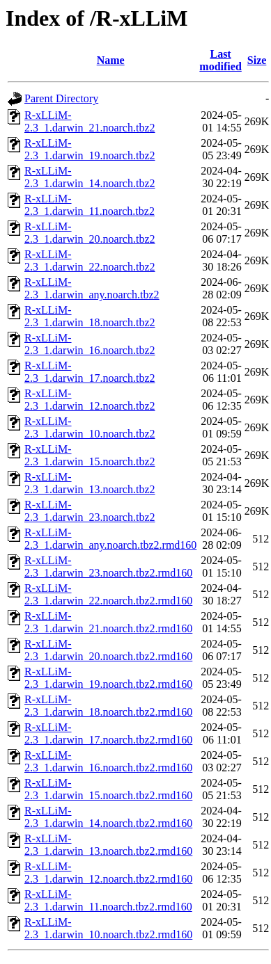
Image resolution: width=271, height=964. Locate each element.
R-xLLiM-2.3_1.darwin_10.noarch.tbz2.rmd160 (108, 928)
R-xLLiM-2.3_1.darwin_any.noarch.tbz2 (92, 288)
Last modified (220, 60)
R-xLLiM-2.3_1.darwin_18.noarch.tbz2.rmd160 (108, 705)
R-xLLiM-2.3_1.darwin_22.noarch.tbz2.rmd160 (108, 594)
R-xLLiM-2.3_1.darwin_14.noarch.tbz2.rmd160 (108, 817)
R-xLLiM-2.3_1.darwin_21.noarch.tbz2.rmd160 (108, 622)
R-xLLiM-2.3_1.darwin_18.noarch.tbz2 (89, 316)
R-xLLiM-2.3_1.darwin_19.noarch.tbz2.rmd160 (108, 678)
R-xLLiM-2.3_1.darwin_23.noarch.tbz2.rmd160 (108, 566)
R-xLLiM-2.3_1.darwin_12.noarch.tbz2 (89, 399)
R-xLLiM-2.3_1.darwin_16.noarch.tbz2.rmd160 (108, 761)
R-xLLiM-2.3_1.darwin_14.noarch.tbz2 (89, 177)
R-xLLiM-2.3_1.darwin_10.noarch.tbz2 (89, 427)
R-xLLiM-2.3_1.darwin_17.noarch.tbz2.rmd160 (108, 733)
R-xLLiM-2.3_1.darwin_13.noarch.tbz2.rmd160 (108, 845)
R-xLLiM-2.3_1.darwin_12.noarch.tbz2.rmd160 (108, 872)
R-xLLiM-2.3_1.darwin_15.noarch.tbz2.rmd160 (108, 789)
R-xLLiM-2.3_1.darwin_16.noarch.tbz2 (89, 344)
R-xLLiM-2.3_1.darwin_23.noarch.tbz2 (89, 511)
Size (257, 60)
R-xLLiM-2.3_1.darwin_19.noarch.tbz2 (89, 149)
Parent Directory (61, 98)
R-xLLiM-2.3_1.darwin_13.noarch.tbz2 (89, 483)
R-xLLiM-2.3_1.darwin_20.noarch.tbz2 (89, 232)
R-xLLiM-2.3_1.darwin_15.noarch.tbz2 (89, 455)
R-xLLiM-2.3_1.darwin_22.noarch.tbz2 (89, 260)
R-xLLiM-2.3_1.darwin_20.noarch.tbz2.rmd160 (108, 650)
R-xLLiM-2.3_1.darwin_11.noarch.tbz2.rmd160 (108, 900)
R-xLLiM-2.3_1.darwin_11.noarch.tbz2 (89, 205)
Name (111, 60)
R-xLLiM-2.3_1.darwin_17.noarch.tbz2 (89, 372)
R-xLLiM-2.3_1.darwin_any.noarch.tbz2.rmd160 (110, 539)
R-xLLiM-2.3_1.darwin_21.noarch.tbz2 (89, 121)
